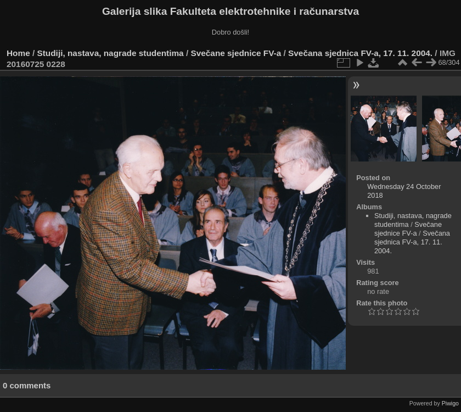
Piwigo (450, 403)
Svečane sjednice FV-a (235, 53)
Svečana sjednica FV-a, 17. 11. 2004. (360, 53)
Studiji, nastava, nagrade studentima (110, 53)
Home (18, 53)
